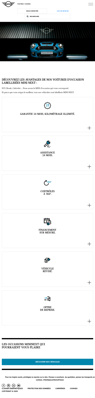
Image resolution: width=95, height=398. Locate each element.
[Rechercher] (49, 16)
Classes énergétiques (12, 389)
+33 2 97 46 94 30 (63, 11)
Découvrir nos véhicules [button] (47, 362)
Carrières (60, 389)
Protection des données (39, 389)
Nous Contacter (32, 11)
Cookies (73, 389)
